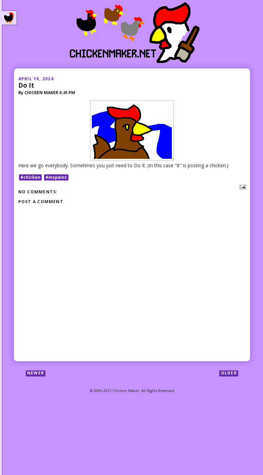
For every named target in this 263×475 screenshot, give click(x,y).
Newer (35, 373)
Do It (26, 85)
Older (229, 373)
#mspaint (56, 177)
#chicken (30, 177)
